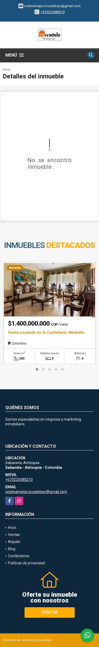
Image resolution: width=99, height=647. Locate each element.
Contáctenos (18, 556)
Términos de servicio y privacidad (27, 640)
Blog (11, 549)
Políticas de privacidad (26, 563)
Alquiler (14, 542)
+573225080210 (53, 12)
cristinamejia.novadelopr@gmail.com (36, 492)
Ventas (14, 534)
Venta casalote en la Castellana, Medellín (46, 332)
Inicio (7, 69)
